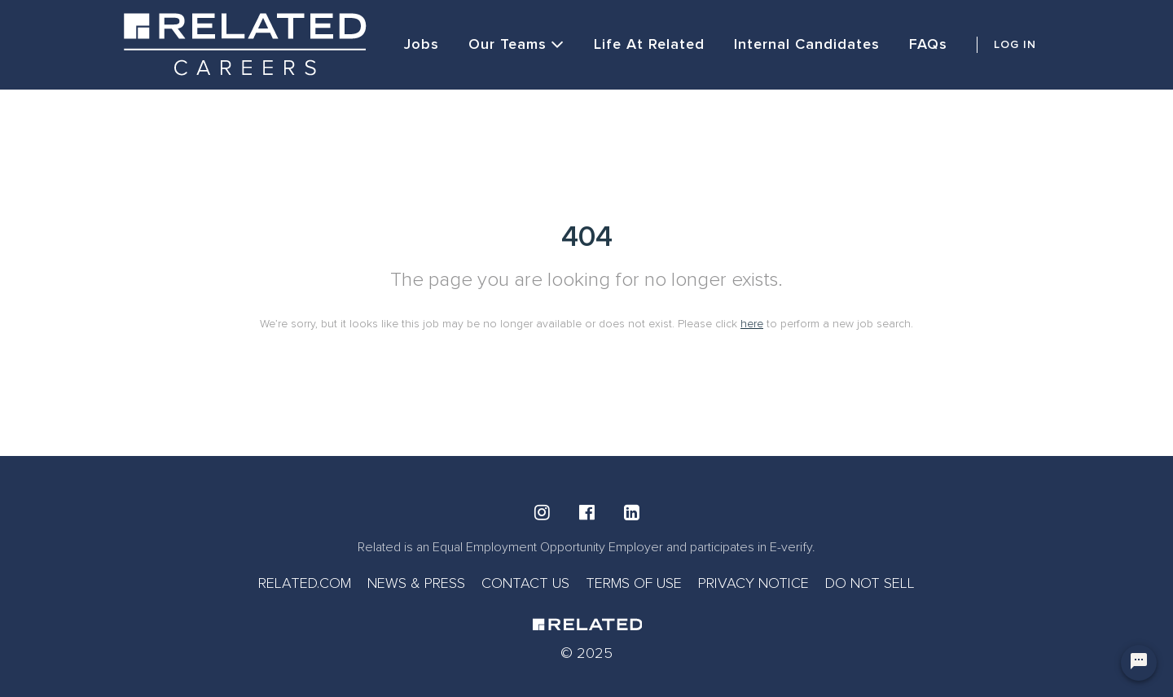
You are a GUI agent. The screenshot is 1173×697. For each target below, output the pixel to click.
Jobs (421, 44)
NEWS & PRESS (416, 583)
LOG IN (1015, 44)
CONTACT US (525, 583)
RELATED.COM (304, 583)
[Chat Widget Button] (1139, 663)
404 (587, 237)
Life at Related (649, 44)
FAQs (928, 44)
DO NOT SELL (870, 583)
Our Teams (516, 44)
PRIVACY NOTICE (753, 583)
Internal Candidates (807, 44)
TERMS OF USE (634, 583)
